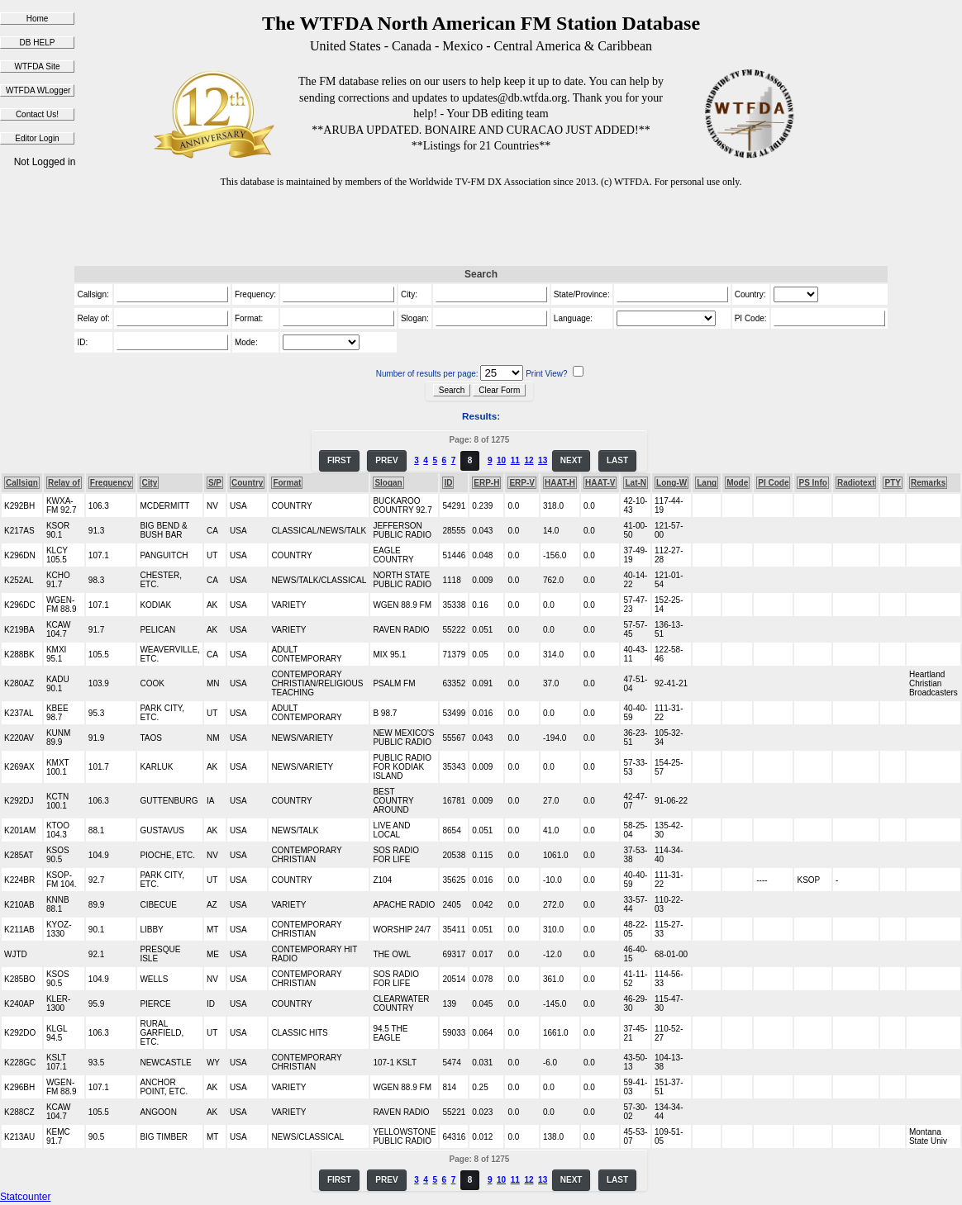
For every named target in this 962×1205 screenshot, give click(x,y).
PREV (386, 460)
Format (287, 482)
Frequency (111, 482)
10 (501, 460)
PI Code (773, 482)
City (149, 482)
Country (247, 482)
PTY (892, 482)
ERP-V (522, 482)
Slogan (388, 482)
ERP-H (486, 482)
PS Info (812, 482)
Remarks (928, 482)
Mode (737, 482)
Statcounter (25, 1197)
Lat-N (635, 482)
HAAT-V (600, 482)
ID (448, 482)
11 (515, 460)
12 (528, 460)
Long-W (671, 482)
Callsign (22, 482)
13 (542, 460)
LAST (617, 460)
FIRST (339, 460)
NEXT (571, 460)
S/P (214, 482)
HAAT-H (560, 482)
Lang (707, 482)
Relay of (64, 482)
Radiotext (856, 482)
